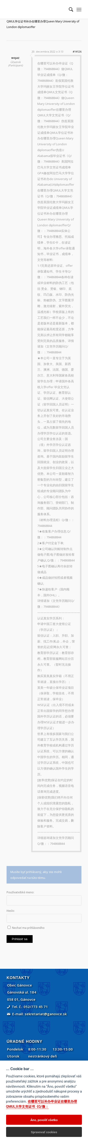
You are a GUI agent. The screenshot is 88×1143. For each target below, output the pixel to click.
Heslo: (11, 911)
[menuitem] (68, 9)
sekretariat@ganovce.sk (46, 1014)
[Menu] (79, 9)
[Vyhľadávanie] (68, 9)
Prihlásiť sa (19, 939)
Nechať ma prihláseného (28, 928)
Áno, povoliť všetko (43, 1120)
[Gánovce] (36, 9)
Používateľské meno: (20, 892)
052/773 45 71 (35, 1006)
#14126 (77, 51)
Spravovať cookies (44, 1132)
